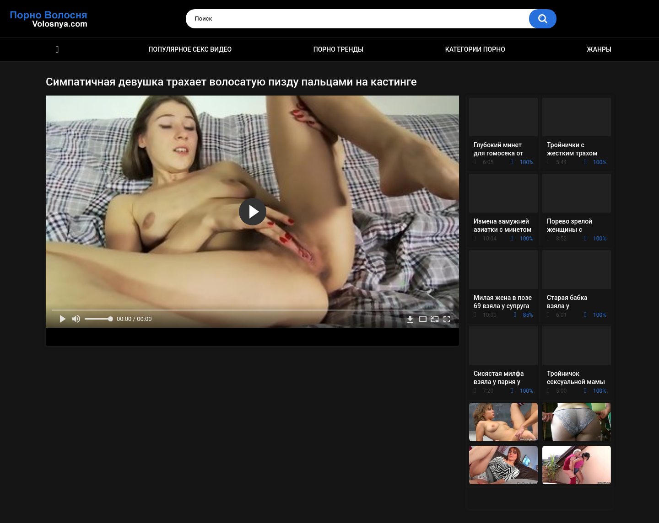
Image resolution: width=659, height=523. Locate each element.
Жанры (599, 49)
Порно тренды (338, 49)
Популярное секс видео (190, 49)
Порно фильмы (57, 49)
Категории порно (475, 49)
